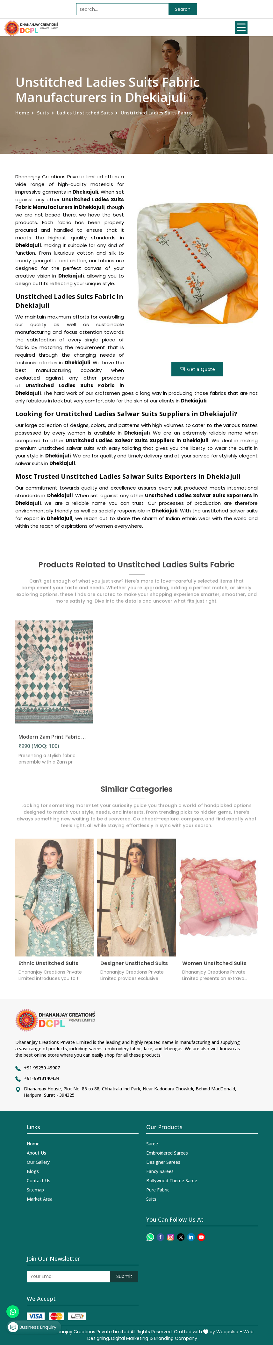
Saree (152, 1144)
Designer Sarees (163, 1162)
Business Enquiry (32, 1327)
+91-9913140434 (41, 1078)
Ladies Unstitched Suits (85, 113)
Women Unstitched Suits (214, 967)
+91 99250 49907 (42, 1068)
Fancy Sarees (160, 1171)
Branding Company (175, 1338)
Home (22, 113)
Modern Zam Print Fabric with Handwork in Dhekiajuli (54, 740)
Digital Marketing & (132, 1338)
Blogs (33, 1171)
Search (182, 9)
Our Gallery (38, 1162)
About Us (36, 1153)
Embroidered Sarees (167, 1153)
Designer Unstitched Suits (134, 967)
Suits (43, 113)
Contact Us (38, 1180)
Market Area (40, 1199)
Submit (124, 1276)
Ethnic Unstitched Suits (48, 967)
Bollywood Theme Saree (171, 1180)
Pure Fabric (157, 1190)
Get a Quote (197, 369)
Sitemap (35, 1190)
